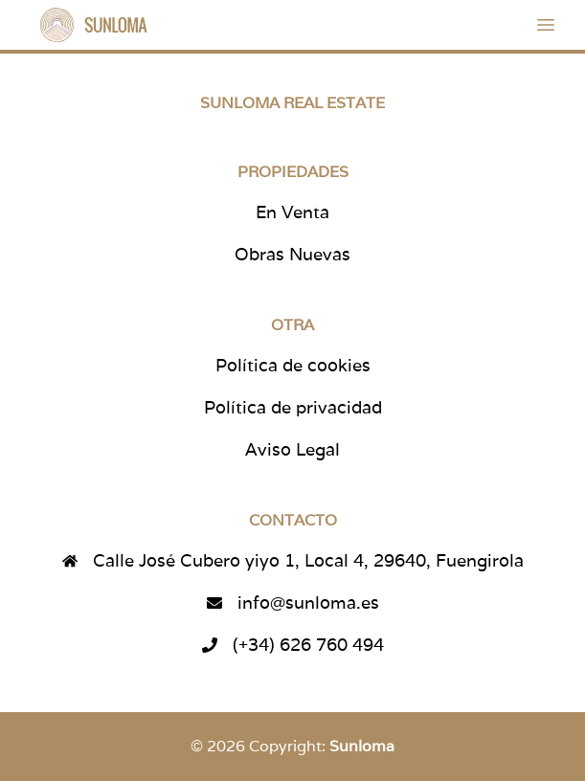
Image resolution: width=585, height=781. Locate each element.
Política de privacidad (293, 407)
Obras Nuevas (292, 254)
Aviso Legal (292, 449)
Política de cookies (293, 365)
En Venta (292, 212)
